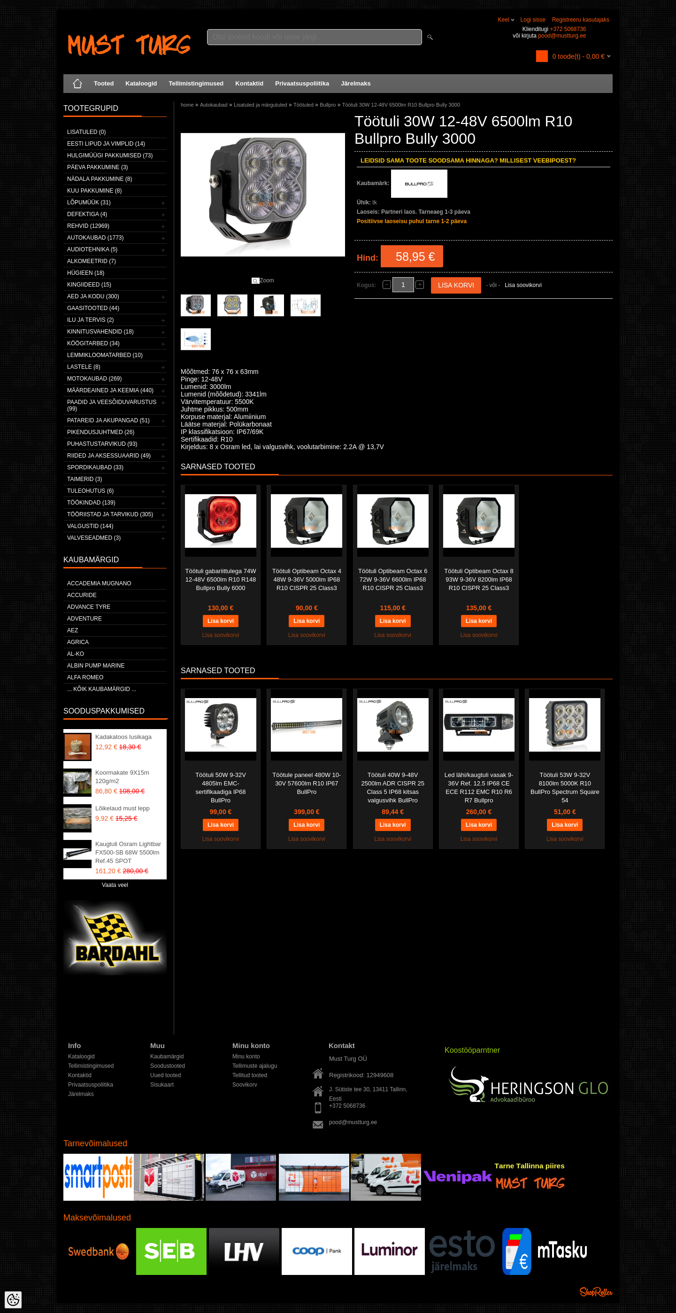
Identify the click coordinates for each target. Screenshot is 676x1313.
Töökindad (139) (91, 502)
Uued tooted (165, 1075)
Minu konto (246, 1056)
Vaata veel (115, 885)
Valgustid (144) (90, 526)
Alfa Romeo (85, 677)
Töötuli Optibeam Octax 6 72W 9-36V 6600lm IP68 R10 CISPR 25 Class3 (392, 579)
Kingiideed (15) (89, 284)
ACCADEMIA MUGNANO (99, 583)
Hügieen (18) (85, 273)
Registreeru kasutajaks (580, 19)
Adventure (84, 618)
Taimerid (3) (84, 479)
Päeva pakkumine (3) (97, 167)
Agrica (78, 642)
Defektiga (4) (87, 214)
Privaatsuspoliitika (302, 83)
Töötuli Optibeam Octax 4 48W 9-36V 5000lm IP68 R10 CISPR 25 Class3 (306, 579)
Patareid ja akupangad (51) (108, 420)
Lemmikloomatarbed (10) (105, 355)
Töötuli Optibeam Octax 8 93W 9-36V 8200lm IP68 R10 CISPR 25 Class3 (478, 579)
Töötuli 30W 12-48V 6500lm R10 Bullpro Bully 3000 (401, 105)
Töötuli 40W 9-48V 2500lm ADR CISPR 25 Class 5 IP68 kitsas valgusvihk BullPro (392, 787)
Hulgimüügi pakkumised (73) (110, 155)
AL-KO (75, 654)
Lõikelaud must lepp (122, 808)
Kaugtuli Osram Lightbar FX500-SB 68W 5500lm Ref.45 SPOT (128, 852)
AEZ (72, 630)
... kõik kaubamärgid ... (101, 689)
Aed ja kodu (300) (93, 296)
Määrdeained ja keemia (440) (110, 390)
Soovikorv (244, 1084)
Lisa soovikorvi (523, 285)
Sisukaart (162, 1084)
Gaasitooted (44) (93, 308)
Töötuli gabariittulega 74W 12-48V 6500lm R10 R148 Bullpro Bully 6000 (220, 579)
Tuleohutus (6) (90, 491)
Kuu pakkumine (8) (94, 190)
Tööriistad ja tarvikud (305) (110, 514)
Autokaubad (214, 105)
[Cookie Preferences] (13, 1299)
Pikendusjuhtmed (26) (100, 432)
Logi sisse (533, 19)
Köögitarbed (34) (93, 343)
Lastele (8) (83, 367)
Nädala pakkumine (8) (99, 179)
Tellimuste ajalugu (254, 1066)
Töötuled (303, 105)
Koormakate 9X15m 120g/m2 (122, 777)
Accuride (82, 595)
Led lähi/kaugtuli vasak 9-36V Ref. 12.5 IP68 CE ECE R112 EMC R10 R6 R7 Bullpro (479, 787)
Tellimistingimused (196, 83)
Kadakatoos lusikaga (123, 736)
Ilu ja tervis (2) (90, 320)
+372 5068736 (568, 29)
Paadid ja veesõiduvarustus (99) (111, 405)
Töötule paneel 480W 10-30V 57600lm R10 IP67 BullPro (306, 783)
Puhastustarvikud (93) (102, 444)
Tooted (104, 83)
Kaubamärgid (167, 1056)
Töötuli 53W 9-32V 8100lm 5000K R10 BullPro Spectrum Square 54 (564, 787)
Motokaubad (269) (94, 378)
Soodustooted (167, 1066)
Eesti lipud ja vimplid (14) (106, 143)
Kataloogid (141, 83)
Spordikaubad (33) (95, 467)
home (187, 105)
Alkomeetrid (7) (91, 261)
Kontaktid (249, 83)
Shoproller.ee (596, 1292)
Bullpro (328, 105)
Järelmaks (356, 83)
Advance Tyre (88, 607)
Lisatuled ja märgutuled (260, 105)
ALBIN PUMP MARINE (95, 665)
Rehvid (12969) (88, 226)
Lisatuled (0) (86, 132)
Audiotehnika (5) (92, 249)
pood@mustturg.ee (562, 35)
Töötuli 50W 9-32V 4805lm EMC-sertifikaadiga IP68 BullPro (220, 787)
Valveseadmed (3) (94, 538)
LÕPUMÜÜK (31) (89, 202)
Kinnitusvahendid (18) (100, 331)
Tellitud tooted (249, 1075)
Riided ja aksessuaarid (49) (109, 455)
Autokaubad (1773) (95, 237)
